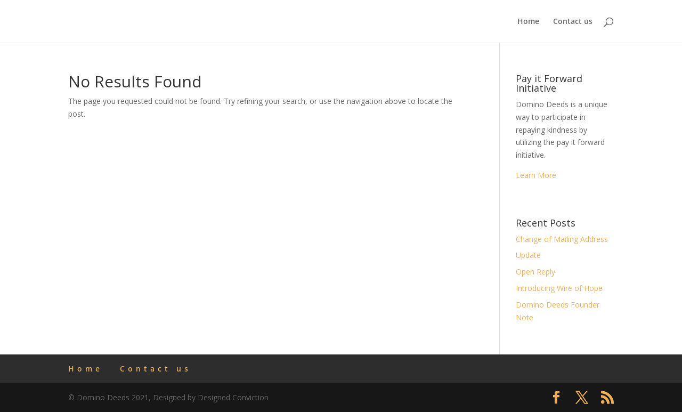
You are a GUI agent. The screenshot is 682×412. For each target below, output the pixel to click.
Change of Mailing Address (562, 239)
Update (528, 255)
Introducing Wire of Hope (559, 288)
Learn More (536, 175)
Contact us (572, 22)
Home (528, 22)
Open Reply (535, 271)
